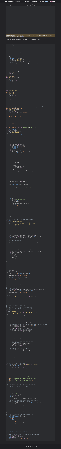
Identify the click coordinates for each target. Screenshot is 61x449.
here (22, 36)
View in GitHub (52, 5)
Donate (52, 1)
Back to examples (9, 5)
